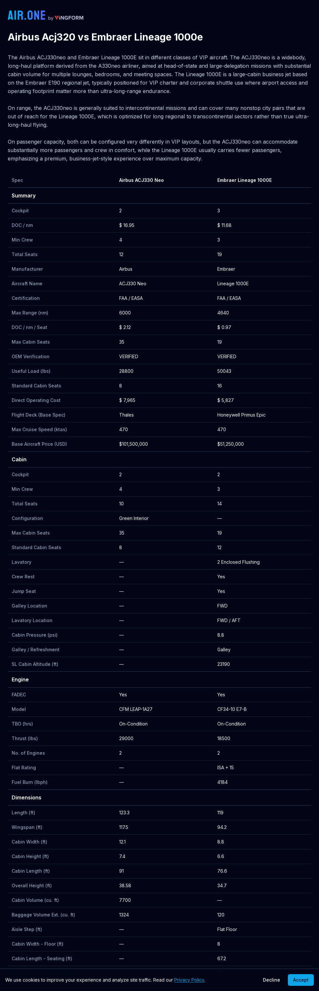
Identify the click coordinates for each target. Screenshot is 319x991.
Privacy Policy (189, 980)
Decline (271, 980)
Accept (301, 980)
